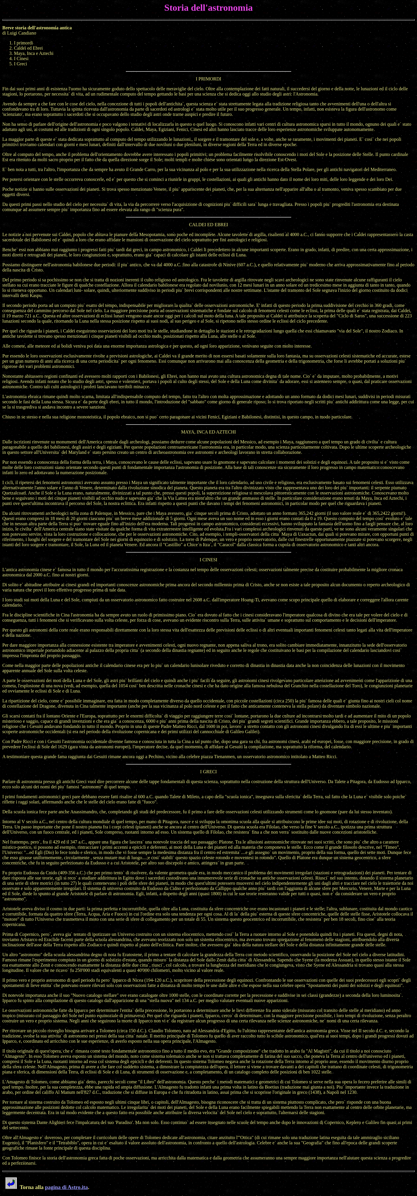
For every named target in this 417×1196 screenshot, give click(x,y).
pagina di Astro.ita (66, 1187)
